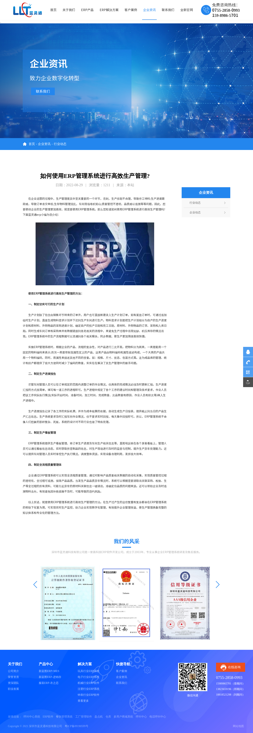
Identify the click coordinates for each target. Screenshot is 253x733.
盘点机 (98, 716)
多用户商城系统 (123, 716)
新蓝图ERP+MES (49, 671)
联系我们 (168, 9)
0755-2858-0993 (229, 677)
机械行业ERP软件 (88, 682)
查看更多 (83, 700)
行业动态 (60, 144)
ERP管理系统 (130, 209)
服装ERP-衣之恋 (49, 682)
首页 (53, 9)
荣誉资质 (13, 677)
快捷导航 (123, 664)
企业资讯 (149, 9)
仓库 (108, 716)
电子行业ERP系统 (88, 677)
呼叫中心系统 (32, 716)
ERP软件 (48, 716)
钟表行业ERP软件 (88, 694)
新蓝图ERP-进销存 (50, 677)
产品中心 (46, 664)
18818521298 (223, 694)
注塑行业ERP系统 (88, 688)
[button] (35, 584)
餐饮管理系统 (64, 716)
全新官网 (186, 9)
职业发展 (13, 688)
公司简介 (13, 671)
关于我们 (68, 9)
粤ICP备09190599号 (76, 726)
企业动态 (195, 212)
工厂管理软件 (83, 716)
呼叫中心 (141, 716)
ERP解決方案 (109, 9)
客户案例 (131, 9)
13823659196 (223, 689)
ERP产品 (87, 9)
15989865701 (223, 683)
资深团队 (13, 682)
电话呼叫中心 (157, 716)
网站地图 (238, 726)
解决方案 (85, 664)
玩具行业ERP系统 (88, 671)
